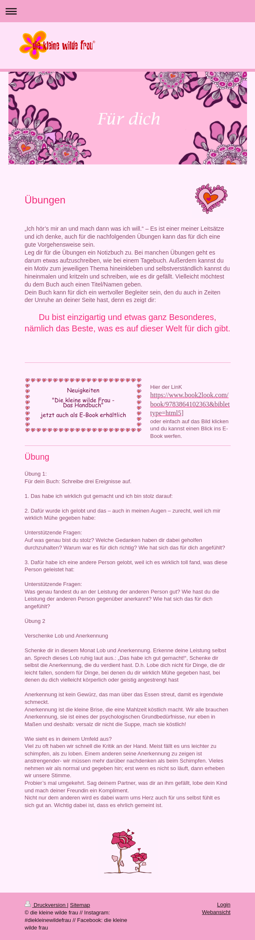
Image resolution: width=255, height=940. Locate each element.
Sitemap (80, 905)
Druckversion (46, 905)
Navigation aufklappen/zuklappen (127, 11)
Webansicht (216, 912)
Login (224, 904)
